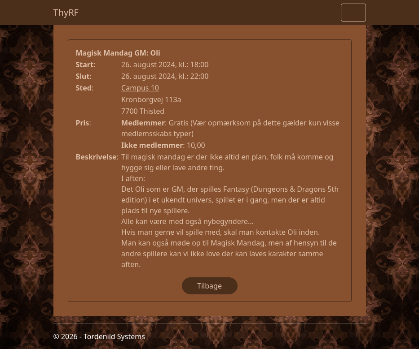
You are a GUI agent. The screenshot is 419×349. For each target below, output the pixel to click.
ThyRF (66, 12)
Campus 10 (140, 88)
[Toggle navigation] (353, 13)
